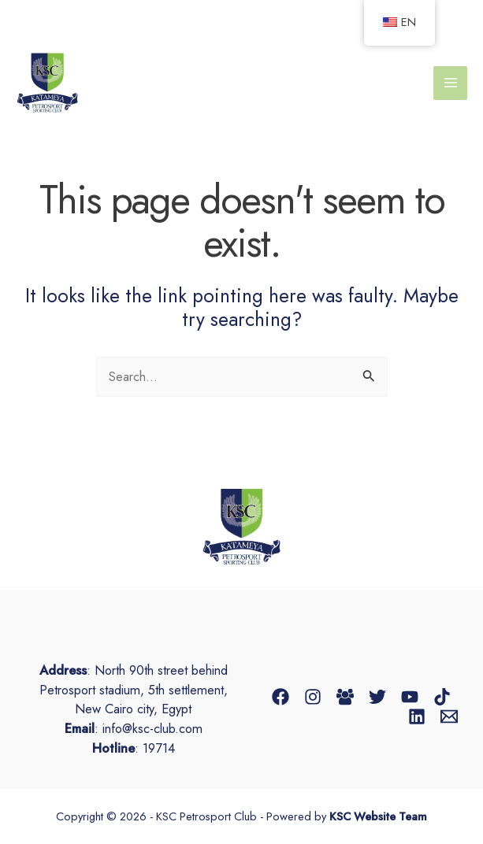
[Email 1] (449, 716)
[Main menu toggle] (450, 83)
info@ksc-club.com (152, 728)
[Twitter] (377, 696)
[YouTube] (409, 696)
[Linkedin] (416, 716)
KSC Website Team (378, 816)
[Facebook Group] (345, 696)
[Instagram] (312, 696)
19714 (159, 747)
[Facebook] (280, 696)
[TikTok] (442, 696)
